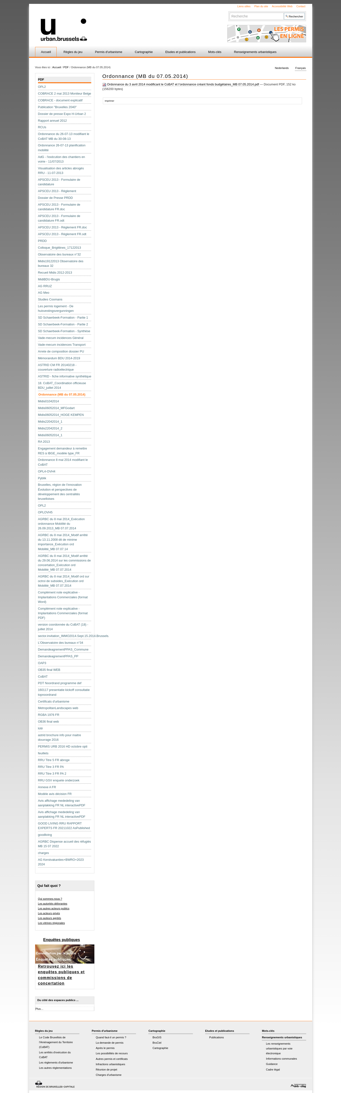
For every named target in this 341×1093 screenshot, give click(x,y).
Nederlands (282, 68)
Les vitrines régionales (51, 922)
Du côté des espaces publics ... (57, 1000)
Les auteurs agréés (49, 918)
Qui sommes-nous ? (50, 898)
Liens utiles (243, 6)
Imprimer (109, 100)
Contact (300, 6)
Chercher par (229, 12)
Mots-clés (214, 52)
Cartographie (144, 52)
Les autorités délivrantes (52, 903)
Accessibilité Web (282, 6)
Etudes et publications (180, 52)
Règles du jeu (72, 52)
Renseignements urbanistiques (255, 52)
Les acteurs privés (49, 913)
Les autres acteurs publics (53, 908)
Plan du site (261, 6)
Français (300, 68)
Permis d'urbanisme (108, 52)
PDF (65, 67)
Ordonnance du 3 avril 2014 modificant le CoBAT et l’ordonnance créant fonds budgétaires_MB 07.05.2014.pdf (181, 84)
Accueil (46, 52)
